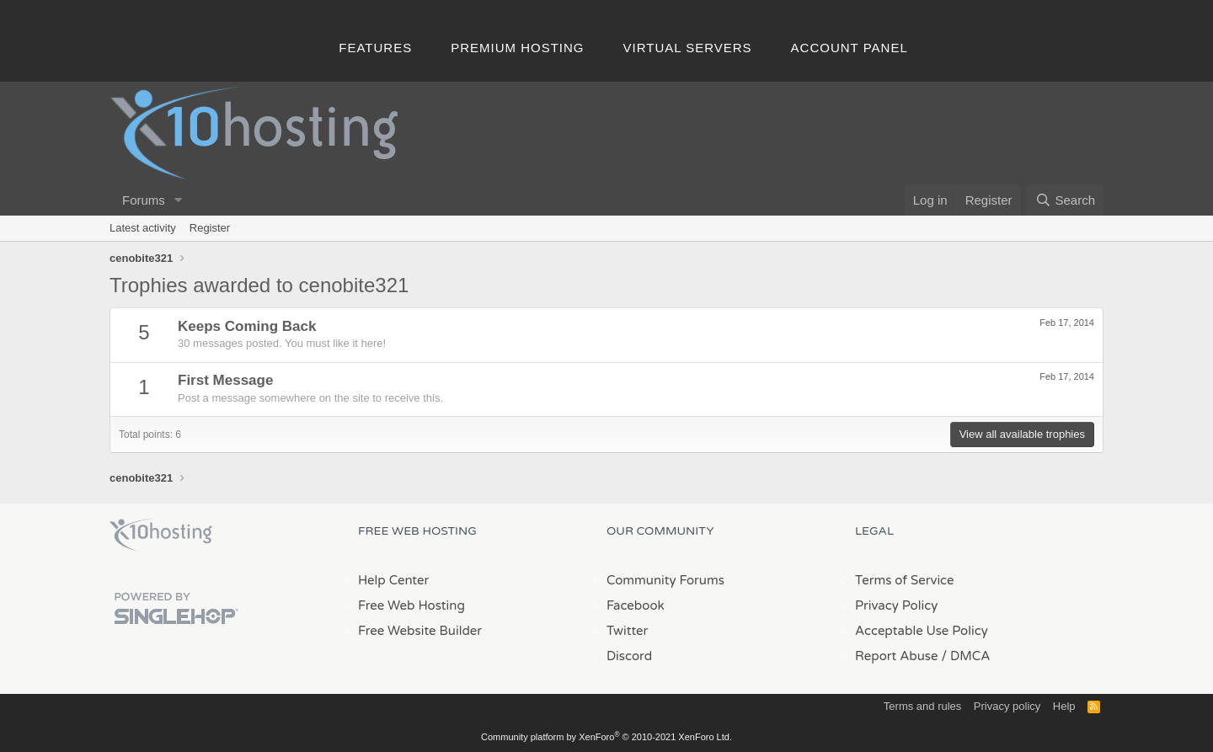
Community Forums (665, 580)
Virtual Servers (687, 47)
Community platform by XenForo (606, 737)
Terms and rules (922, 706)
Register (210, 227)
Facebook (635, 605)
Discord (629, 656)
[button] (178, 200)
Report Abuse (896, 656)
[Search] (1065, 200)
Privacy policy (1007, 706)
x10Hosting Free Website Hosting (161, 535)
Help (1064, 706)
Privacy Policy (896, 605)
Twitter (627, 630)
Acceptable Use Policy (921, 630)
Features (375, 47)
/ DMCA (965, 656)
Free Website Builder (420, 630)
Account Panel (849, 47)
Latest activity (143, 227)
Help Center (393, 580)
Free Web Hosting (411, 605)
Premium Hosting (517, 47)
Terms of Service (904, 580)
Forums (143, 200)
